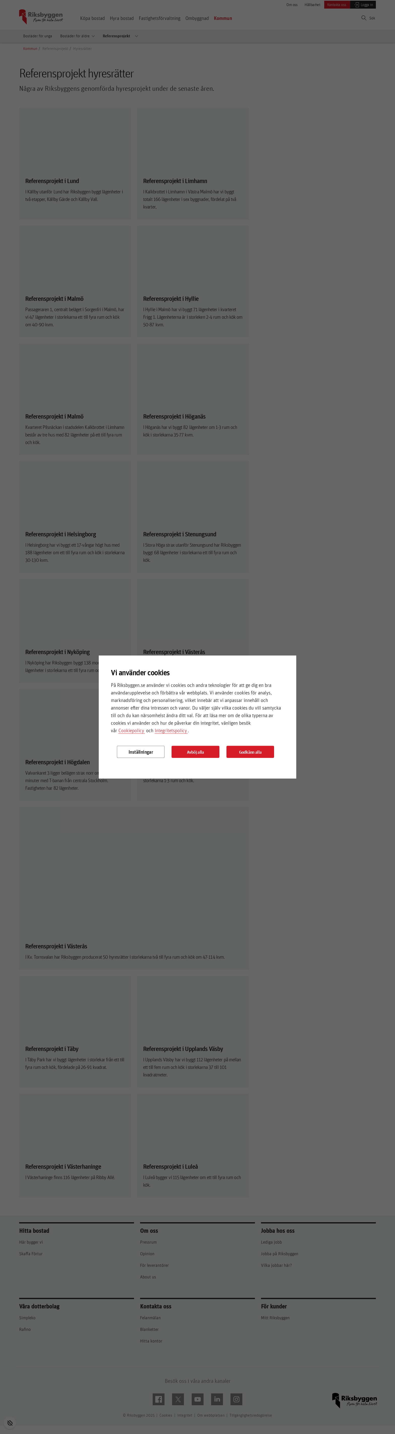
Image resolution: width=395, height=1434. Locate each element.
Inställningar (140, 752)
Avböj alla (195, 752)
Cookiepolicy (131, 730)
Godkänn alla (250, 752)
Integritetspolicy (171, 730)
